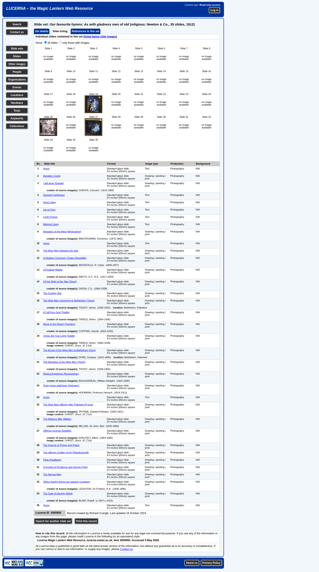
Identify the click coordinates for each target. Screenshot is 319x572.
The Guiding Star (52, 293)
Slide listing (60, 31)
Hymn (46, 168)
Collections (17, 126)
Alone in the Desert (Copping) (59, 324)
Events (17, 87)
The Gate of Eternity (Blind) (58, 493)
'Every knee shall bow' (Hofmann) (61, 385)
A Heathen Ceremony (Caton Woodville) (64, 258)
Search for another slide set (53, 521)
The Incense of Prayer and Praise (61, 445)
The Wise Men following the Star (60, 250)
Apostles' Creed (51, 176)
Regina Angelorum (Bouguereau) (61, 373)
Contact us (17, 32)
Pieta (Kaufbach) (52, 459)
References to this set (85, 31)
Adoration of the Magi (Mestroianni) (62, 231)
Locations (17, 95)
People (17, 71)
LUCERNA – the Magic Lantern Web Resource (49, 8)
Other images (16, 64)
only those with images (75, 42)
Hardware (17, 102)
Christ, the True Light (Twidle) (59, 335)
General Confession (54, 195)
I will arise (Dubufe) (53, 183)
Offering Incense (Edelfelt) (57, 430)
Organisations (17, 79)
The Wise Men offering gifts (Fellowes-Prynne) (68, 404)
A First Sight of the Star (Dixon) (60, 281)
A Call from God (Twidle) (56, 312)
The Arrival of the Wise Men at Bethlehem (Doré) (69, 350)
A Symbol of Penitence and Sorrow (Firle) (65, 467)
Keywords (17, 118)
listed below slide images (100, 36)
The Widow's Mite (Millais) (57, 419)
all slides (53, 42)
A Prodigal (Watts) (53, 269)
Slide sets (17, 48)
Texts (17, 110)
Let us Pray (49, 209)
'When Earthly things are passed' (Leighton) (66, 481)
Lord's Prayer (50, 217)
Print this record (86, 521)
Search (16, 24)
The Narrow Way (52, 474)
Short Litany (49, 202)
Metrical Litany (51, 224)
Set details (41, 31)
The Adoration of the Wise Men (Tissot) (64, 362)
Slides (17, 56)
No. (39, 163)
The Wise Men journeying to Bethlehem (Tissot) (69, 300)
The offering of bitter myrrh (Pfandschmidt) (66, 452)
